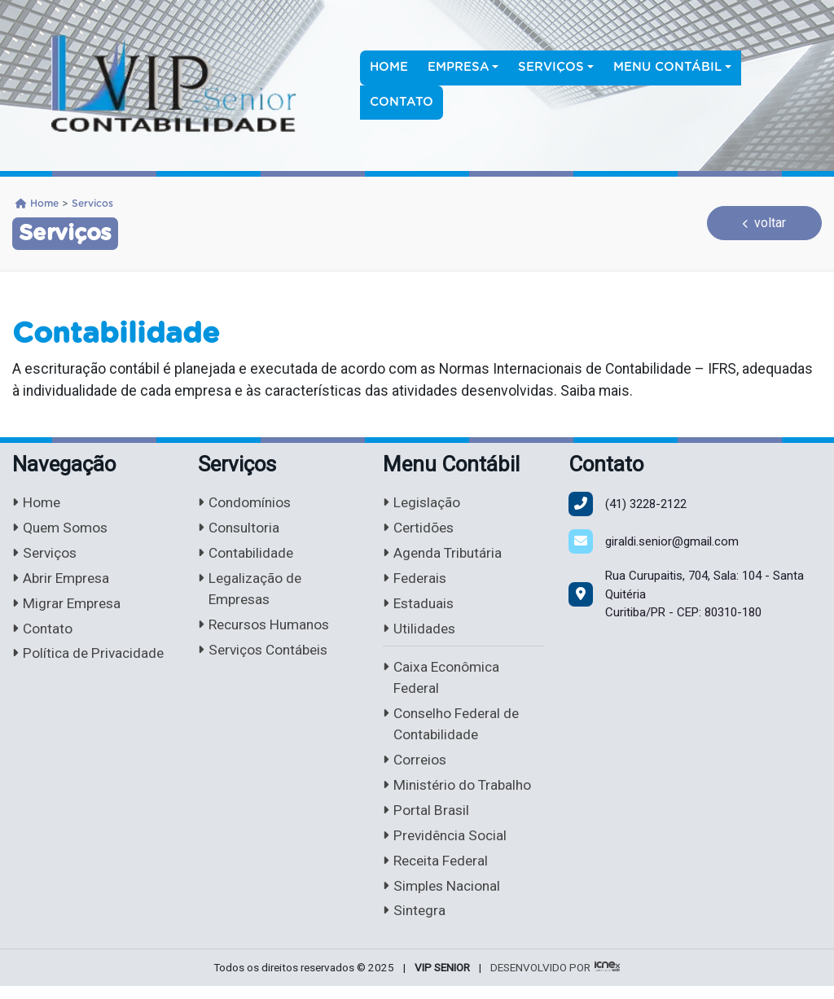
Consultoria (240, 528)
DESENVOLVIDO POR (540, 980)
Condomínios (246, 502)
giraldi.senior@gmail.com (672, 541)
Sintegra (415, 922)
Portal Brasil (426, 819)
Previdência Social (447, 845)
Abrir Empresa (63, 580)
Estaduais (420, 606)
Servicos (92, 203)
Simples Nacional (444, 897)
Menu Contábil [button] (667, 67)
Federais (416, 580)
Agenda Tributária (444, 554)
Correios (416, 768)
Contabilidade (247, 554)
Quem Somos (62, 528)
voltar (764, 222)
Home (389, 67)
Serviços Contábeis (266, 654)
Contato (401, 102)
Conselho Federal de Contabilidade (454, 731)
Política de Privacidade (90, 658)
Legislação (423, 502)
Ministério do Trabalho (459, 793)
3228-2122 (646, 504)
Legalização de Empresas (251, 591)
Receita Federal (438, 871)
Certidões (420, 528)
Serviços (46, 554)
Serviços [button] (551, 67)
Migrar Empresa (68, 606)
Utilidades (420, 632)
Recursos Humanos (268, 628)
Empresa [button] (458, 67)
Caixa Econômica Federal (443, 683)
